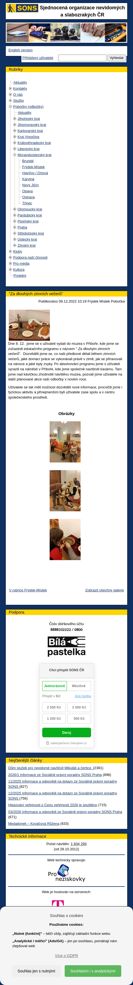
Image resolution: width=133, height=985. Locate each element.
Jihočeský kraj (29, 119)
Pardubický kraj (30, 215)
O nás (18, 94)
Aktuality (20, 82)
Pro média (21, 263)
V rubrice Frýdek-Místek (28, 590)
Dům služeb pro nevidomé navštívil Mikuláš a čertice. (50, 768)
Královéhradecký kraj (34, 143)
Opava (27, 191)
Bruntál (27, 161)
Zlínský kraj (27, 245)
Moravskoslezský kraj (35, 155)
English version (21, 50)
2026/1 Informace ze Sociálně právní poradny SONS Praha (55, 775)
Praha (22, 227)
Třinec (27, 203)
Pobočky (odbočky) (28, 107)
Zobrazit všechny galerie (104, 590)
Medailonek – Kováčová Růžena (33, 824)
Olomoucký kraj (30, 209)
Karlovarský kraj (30, 131)
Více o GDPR (66, 955)
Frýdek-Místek (33, 167)
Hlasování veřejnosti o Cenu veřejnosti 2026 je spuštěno (52, 805)
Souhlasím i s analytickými (92, 971)
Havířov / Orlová (35, 173)
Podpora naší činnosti (30, 257)
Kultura (18, 269)
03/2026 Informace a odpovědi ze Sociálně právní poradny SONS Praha (65, 812)
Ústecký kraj (27, 239)
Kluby (17, 251)
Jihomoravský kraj (32, 125)
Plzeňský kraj (28, 221)
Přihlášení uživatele (37, 58)
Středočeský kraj (31, 233)
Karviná (28, 179)
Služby (18, 100)
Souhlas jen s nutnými (36, 971)
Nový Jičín (30, 185)
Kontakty (20, 88)
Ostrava (28, 197)
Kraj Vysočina (28, 137)
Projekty (19, 275)
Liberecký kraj (28, 149)
